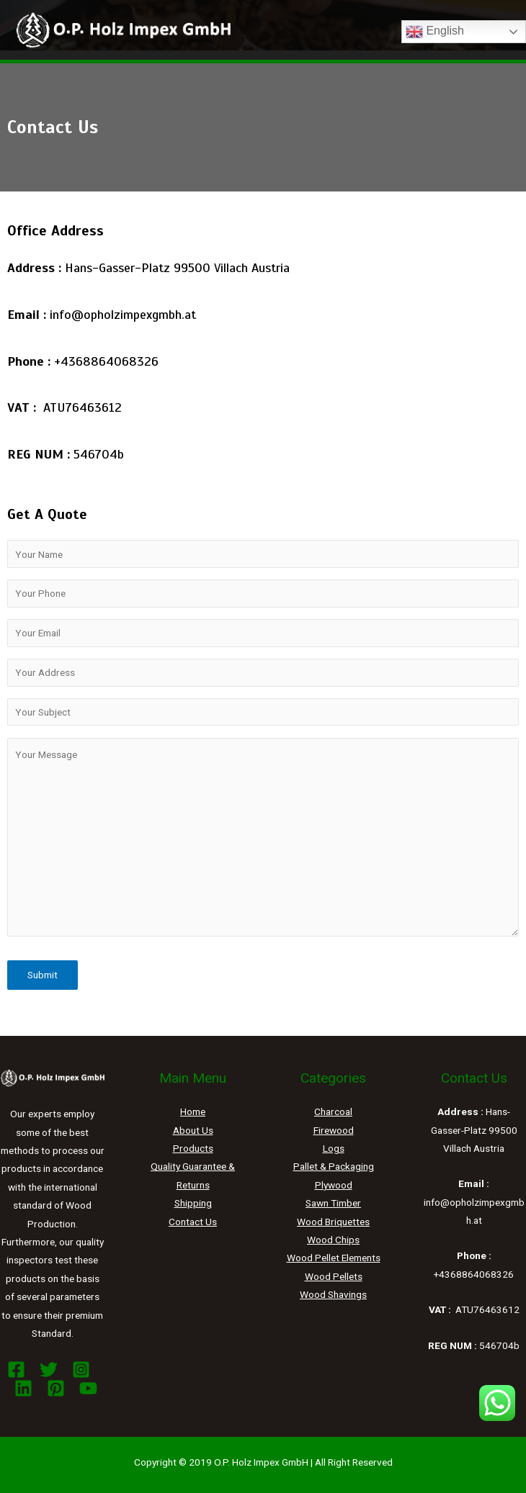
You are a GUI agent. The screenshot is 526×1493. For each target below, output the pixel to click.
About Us (193, 1130)
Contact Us (193, 1221)
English (435, 31)
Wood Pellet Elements (333, 1257)
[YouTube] (88, 1388)
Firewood (333, 1130)
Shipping (193, 1203)
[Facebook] (16, 1370)
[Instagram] (81, 1370)
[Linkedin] (23, 1388)
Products (193, 1148)
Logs (333, 1148)
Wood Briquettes (333, 1221)
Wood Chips (333, 1239)
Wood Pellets (333, 1276)
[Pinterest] (56, 1388)
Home (192, 1111)
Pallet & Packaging (333, 1166)
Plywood (333, 1185)
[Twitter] (49, 1370)
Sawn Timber (333, 1203)
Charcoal (333, 1111)
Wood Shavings (333, 1294)
